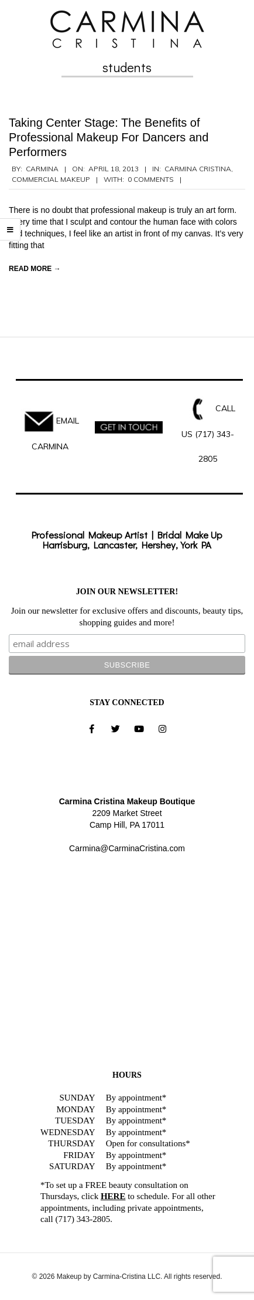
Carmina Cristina (197, 168)
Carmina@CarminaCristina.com (127, 848)
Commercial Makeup (51, 179)
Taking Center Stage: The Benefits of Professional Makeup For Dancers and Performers (108, 137)
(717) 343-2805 (82, 1219)
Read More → (35, 269)
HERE (113, 1196)
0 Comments (151, 179)
